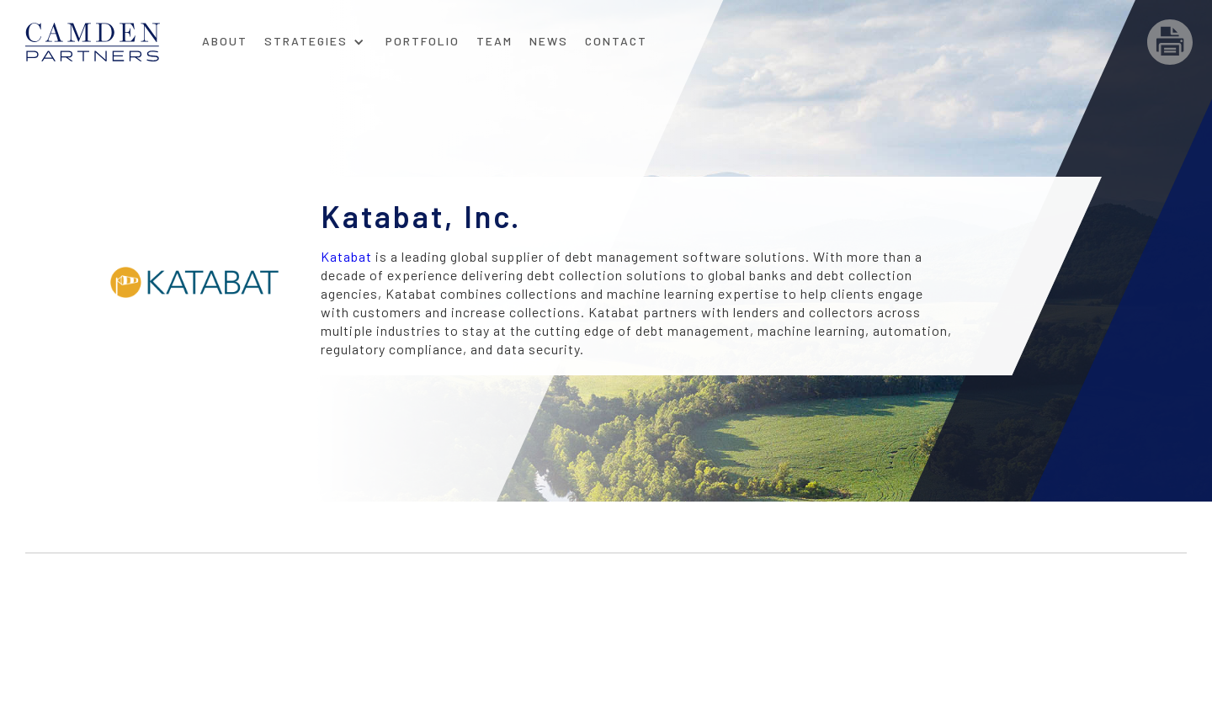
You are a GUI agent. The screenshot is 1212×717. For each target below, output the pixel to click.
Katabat (346, 256)
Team (494, 41)
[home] (109, 42)
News (548, 41)
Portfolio (422, 41)
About (224, 41)
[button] (314, 36)
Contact (616, 41)
